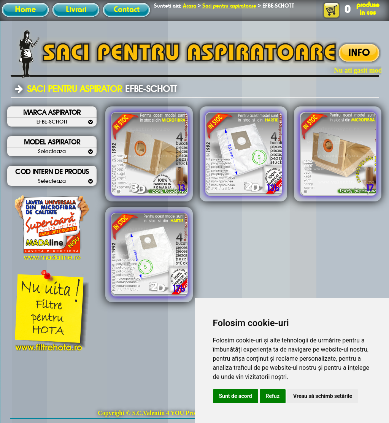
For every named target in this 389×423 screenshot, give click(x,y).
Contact (127, 9)
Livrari (76, 9)
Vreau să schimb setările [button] (322, 396)
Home (25, 9)
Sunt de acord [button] (235, 396)
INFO (359, 53)
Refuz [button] (273, 396)
